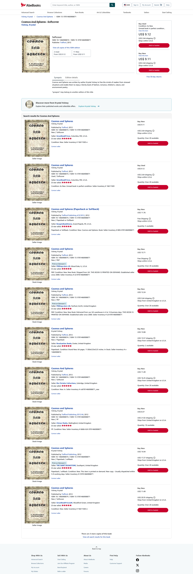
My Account (146, 5)
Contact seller (55, 146)
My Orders (34, 571)
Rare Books (79, 12)
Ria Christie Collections (66, 383)
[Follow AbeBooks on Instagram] (137, 571)
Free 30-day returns (154, 77)
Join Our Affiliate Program (66, 563)
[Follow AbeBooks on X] (137, 565)
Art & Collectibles (103, 12)
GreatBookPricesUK (64, 503)
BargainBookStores (64, 224)
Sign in (136, 5)
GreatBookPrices (63, 136)
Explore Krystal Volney (89, 106)
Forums (86, 571)
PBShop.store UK (63, 306)
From (62, 53)
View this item (143, 31)
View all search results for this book (96, 537)
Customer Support (116, 563)
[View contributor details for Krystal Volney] (28, 25)
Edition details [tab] (71, 77)
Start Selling (167, 12)
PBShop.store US (63, 266)
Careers (86, 567)
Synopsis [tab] (58, 77)
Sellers (146, 12)
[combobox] (80, 5)
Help (167, 5)
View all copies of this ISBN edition (66, 48)
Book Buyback (62, 567)
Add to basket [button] (154, 45)
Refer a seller (61, 571)
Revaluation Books (64, 343)
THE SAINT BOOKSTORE (66, 465)
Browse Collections (54, 12)
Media (86, 563)
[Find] (112, 5)
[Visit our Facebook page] (137, 560)
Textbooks (127, 12)
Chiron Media (62, 423)
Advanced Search (27, 12)
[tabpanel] (93, 87)
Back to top (96, 549)
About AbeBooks (89, 559)
